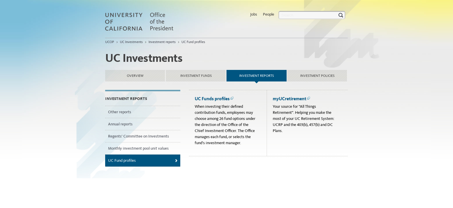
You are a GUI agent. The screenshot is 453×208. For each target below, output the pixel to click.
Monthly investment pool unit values (138, 148)
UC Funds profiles (214, 98)
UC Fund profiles (193, 42)
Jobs (253, 14)
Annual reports (120, 124)
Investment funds (196, 76)
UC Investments (131, 42)
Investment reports (162, 42)
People (268, 14)
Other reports (119, 111)
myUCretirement (291, 98)
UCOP (109, 42)
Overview (135, 76)
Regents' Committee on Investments (138, 136)
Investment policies (317, 76)
